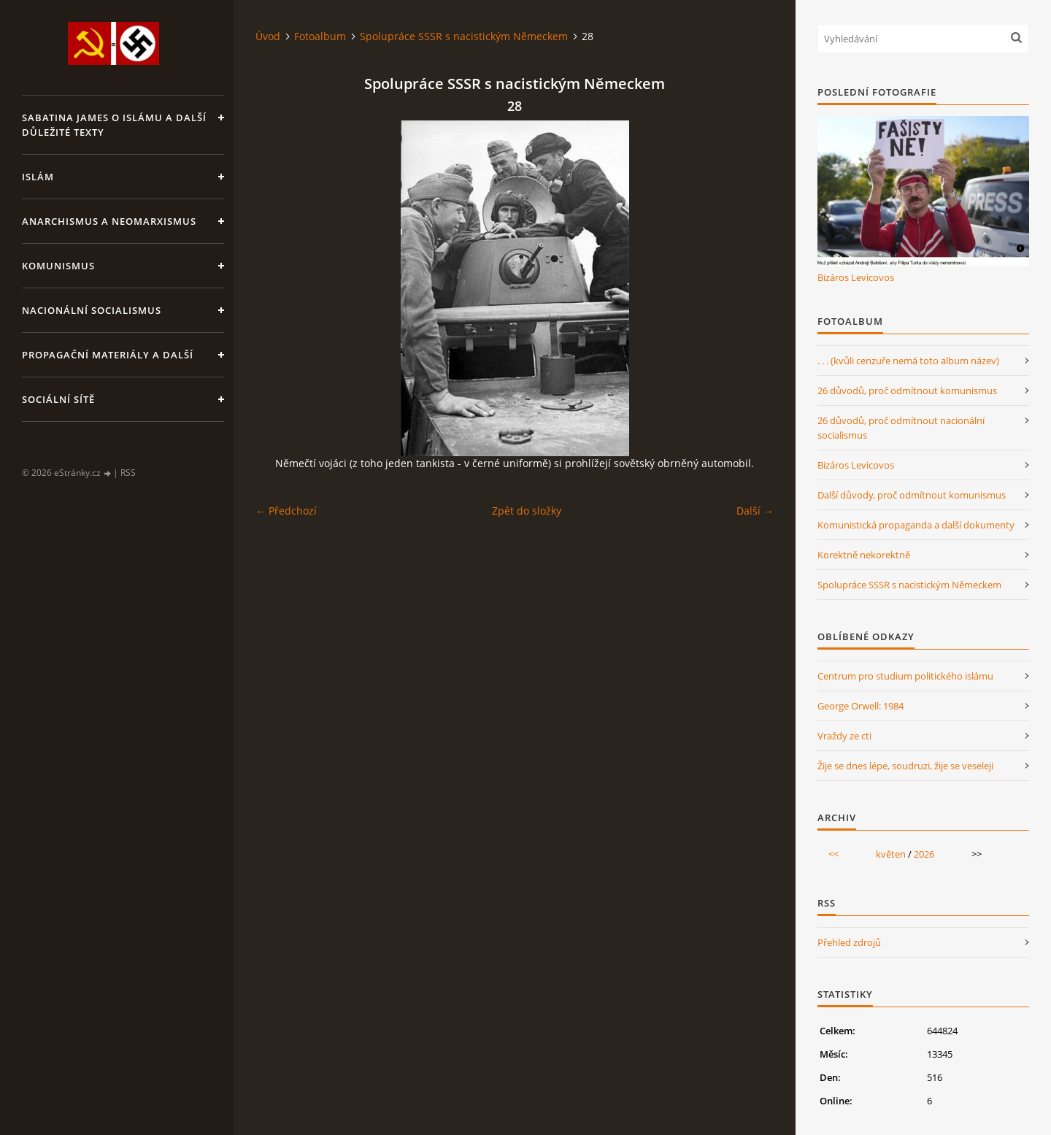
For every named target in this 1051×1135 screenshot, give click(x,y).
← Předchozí (286, 511)
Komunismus (58, 265)
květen (891, 854)
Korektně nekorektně (863, 554)
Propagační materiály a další (107, 354)
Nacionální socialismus (91, 310)
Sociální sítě (58, 399)
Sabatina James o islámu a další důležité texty (114, 125)
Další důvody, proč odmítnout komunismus (911, 494)
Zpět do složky (526, 511)
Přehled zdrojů (849, 942)
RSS (128, 472)
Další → (755, 511)
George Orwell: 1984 (860, 705)
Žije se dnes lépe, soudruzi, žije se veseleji (905, 765)
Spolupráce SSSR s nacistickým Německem (464, 36)
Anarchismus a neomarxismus (109, 221)
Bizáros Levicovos (855, 277)
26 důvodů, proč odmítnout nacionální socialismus (901, 428)
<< (833, 854)
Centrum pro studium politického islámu (905, 675)
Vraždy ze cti (844, 735)
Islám (38, 176)
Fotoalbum (320, 36)
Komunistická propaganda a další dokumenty (916, 524)
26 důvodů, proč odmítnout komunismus (907, 390)
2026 (924, 854)
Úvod (267, 36)
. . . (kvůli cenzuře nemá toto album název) (908, 360)
